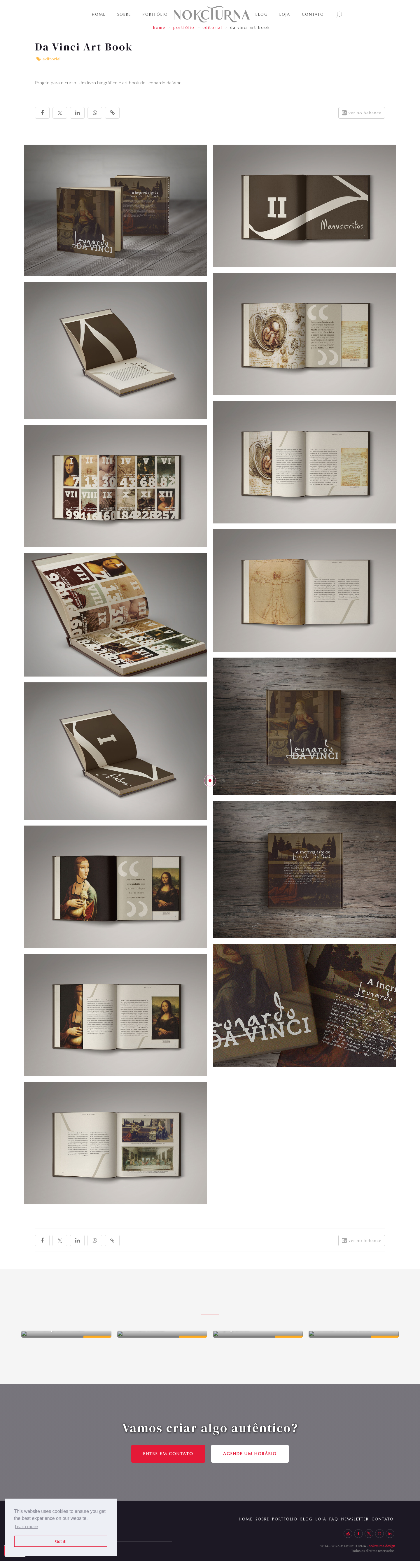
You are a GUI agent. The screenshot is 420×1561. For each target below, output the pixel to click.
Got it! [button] (60, 1541)
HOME (159, 27)
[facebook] (42, 113)
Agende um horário (250, 1453)
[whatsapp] (95, 113)
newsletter (354, 1516)
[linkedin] (77, 113)
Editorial (212, 27)
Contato (313, 14)
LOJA (284, 14)
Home (99, 14)
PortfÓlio (155, 14)
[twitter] (59, 113)
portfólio (184, 27)
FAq (330, 1516)
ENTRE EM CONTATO (168, 1453)
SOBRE (124, 14)
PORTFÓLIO (276, 1516)
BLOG (262, 14)
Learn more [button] (26, 1526)
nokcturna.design (382, 1543)
